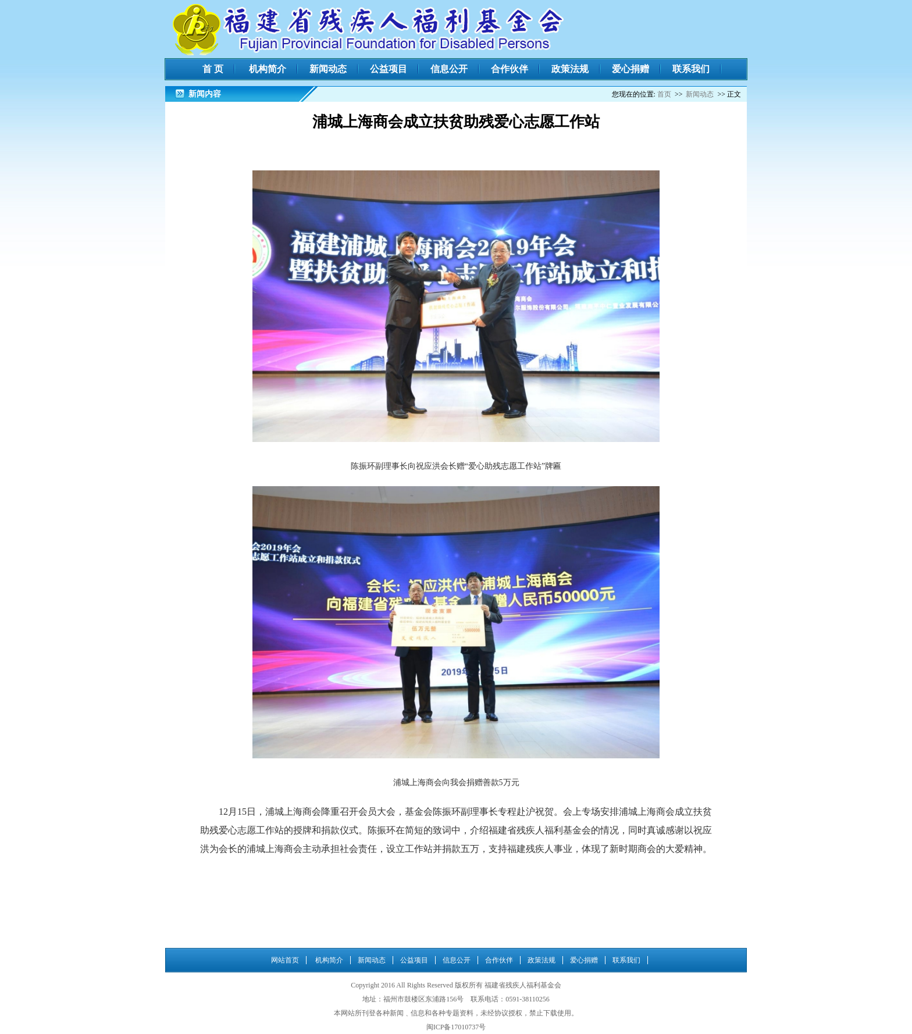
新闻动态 (328, 69)
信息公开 (449, 69)
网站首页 (285, 960)
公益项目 (388, 69)
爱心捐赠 (630, 69)
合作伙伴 (509, 69)
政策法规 (570, 69)
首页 (664, 94)
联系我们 (691, 69)
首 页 (212, 69)
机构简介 (267, 69)
